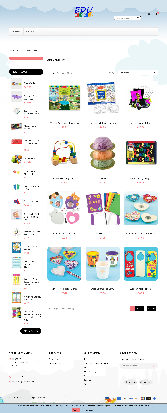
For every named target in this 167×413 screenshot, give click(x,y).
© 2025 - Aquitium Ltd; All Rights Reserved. (27, 397)
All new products (31, 331)
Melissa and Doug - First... (64, 178)
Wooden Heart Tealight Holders (140, 233)
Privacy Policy (90, 371)
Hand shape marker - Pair (30, 173)
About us (88, 367)
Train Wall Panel (31, 83)
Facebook (133, 382)
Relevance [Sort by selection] (138, 72)
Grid (49, 72)
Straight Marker (31, 201)
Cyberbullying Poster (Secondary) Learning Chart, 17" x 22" (32, 315)
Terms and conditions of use (96, 363)
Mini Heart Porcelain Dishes (64, 288)
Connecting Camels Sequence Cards (32, 112)
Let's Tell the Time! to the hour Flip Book (32, 143)
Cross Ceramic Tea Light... (103, 288)
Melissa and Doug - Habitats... (64, 123)
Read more (88, 410)
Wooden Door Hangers (140, 288)
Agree (75, 410)
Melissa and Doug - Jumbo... (102, 123)
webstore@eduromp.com (23, 381)
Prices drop (54, 359)
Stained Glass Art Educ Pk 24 (32, 233)
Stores (87, 384)
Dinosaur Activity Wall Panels (31, 97)
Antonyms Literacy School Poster (32, 298)
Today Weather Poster (31, 248)
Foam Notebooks (102, 233)
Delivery (87, 359)
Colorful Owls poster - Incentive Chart (32, 264)
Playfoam (102, 178)
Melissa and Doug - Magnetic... (140, 178)
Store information (20, 353)
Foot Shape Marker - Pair (32, 187)
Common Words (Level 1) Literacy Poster (31, 282)
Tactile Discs (29, 158)
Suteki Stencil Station (141, 123)
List (53, 72)
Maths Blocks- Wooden (30, 127)
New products (55, 363)
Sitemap (87, 380)
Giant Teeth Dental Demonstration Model (32, 217)
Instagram (148, 382)
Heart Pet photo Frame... (64, 233)
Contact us (88, 375)
